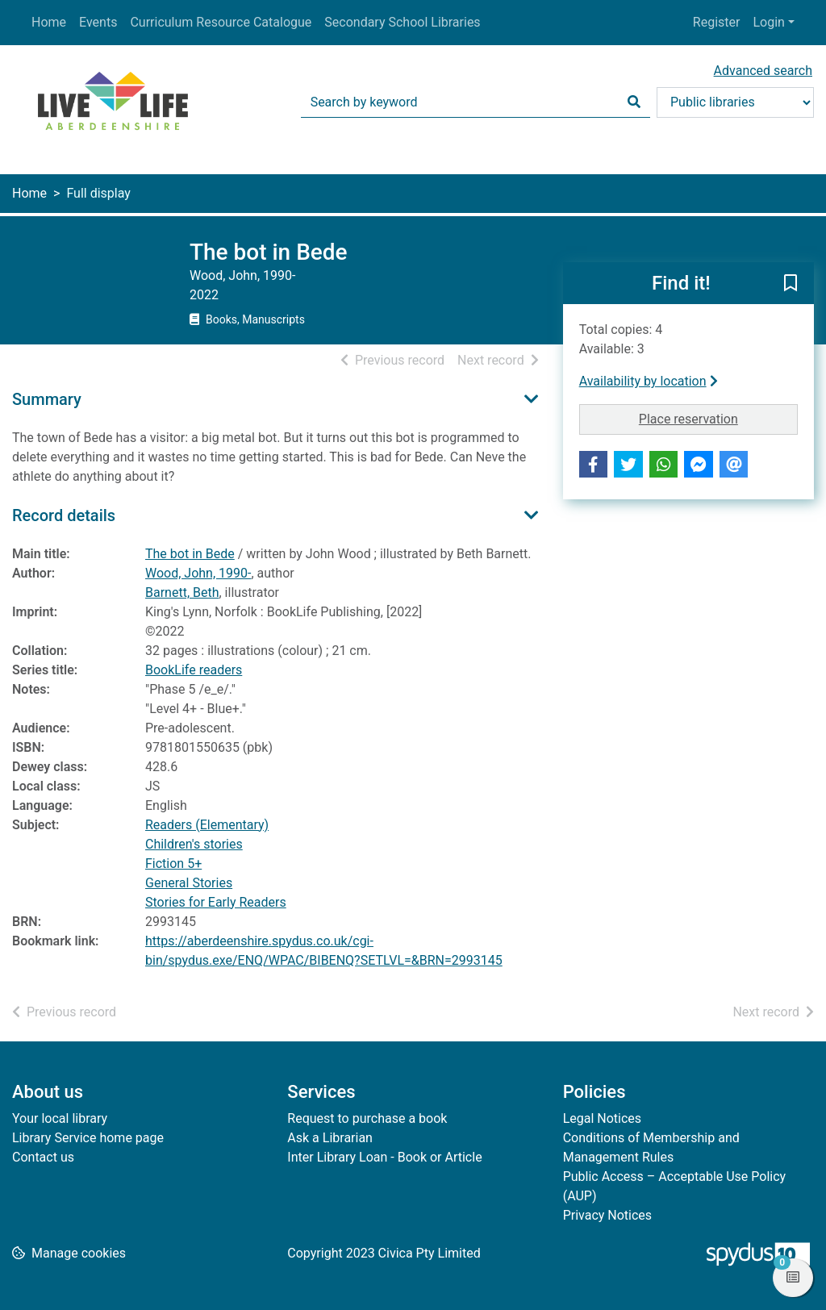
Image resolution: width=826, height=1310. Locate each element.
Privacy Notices (607, 1215)
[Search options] (735, 102)
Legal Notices (602, 1118)
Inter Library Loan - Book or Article (384, 1157)
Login (768, 22)
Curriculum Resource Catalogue (220, 22)
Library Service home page (88, 1137)
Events (98, 22)
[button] (790, 283)
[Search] (634, 102)
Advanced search (763, 70)
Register (716, 22)
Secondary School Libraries (402, 22)
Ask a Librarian (330, 1137)
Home (48, 22)
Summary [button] (46, 399)
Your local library (59, 1118)
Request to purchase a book (367, 1118)
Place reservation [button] (718, 418)
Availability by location (648, 381)
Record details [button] (63, 515)
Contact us (43, 1157)
